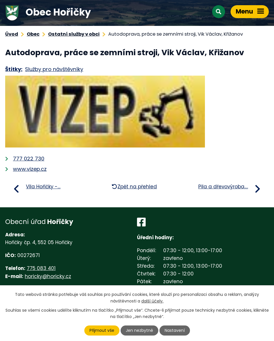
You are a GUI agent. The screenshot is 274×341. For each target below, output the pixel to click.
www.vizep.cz (30, 169)
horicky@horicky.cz (48, 276)
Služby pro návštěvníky (54, 69)
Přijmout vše (102, 330)
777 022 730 (28, 158)
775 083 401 (41, 268)
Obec (33, 34)
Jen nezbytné (139, 330)
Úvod (11, 34)
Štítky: (13, 69)
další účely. (152, 301)
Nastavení (175, 330)
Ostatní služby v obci (74, 34)
